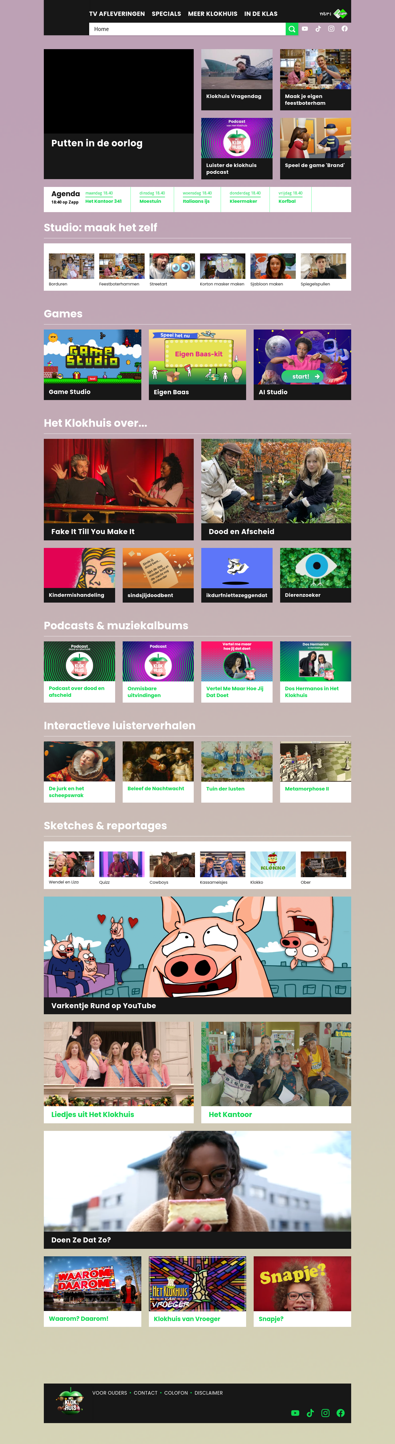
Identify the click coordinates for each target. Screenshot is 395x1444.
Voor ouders (109, 1393)
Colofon (176, 1393)
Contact (145, 1393)
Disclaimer (209, 1393)
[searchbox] (187, 29)
